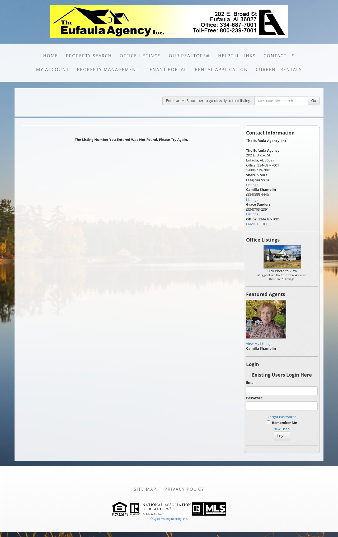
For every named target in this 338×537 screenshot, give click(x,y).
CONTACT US (279, 56)
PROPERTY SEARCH (89, 56)
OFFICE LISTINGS (140, 56)
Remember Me (282, 422)
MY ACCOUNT (52, 69)
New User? (281, 429)
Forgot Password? (282, 416)
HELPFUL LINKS (237, 56)
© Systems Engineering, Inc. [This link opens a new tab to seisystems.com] (169, 519)
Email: (251, 382)
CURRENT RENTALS (279, 69)
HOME (50, 56)
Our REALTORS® (189, 56)
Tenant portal (167, 69)
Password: (255, 397)
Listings (252, 184)
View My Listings (259, 343)
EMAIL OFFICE (257, 223)
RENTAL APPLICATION (221, 69)
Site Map (145, 489)
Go (313, 100)
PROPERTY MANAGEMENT (108, 69)
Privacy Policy (184, 489)
